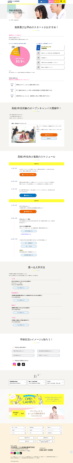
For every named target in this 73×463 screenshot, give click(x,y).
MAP (29, 450)
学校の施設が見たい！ (17, 355)
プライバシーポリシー (22, 456)
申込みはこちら (49, 134)
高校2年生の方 (27, 437)
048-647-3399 (46, 450)
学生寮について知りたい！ (44, 355)
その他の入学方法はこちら (26, 234)
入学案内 (13, 430)
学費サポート (49, 427)
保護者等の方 (45, 437)
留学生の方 (27, 441)
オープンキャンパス (44, 1)
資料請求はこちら (28, 195)
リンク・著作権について (14, 456)
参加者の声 (49, 138)
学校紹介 (31, 430)
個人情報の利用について (29, 456)
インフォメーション (50, 430)
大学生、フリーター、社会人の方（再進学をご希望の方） (44, 441)
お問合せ (57, 1)
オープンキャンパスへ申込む (28, 174)
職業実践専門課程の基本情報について (52, 456)
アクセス (61, 2)
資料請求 (52, 1)
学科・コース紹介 (14, 427)
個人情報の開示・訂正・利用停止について (40, 456)
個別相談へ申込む (28, 211)
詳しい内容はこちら (21, 287)
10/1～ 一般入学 (29, 246)
